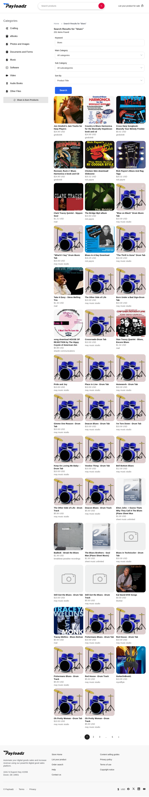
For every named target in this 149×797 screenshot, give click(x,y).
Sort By (58, 76)
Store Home (57, 755)
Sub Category (61, 63)
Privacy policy (106, 760)
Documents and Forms (19, 52)
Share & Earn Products (26, 100)
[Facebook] (128, 789)
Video (11, 75)
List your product (59, 760)
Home (56, 23)
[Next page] (120, 737)
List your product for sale (131, 5)
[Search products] (101, 6)
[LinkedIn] (139, 789)
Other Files (13, 91)
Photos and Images (17, 44)
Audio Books (14, 83)
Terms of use (105, 765)
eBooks (12, 36)
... (106, 737)
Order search (57, 765)
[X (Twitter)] (133, 789)
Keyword (59, 38)
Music (11, 59)
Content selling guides (109, 755)
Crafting (12, 28)
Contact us (56, 775)
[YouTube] (144, 789)
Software (12, 67)
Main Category (61, 50)
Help (54, 770)
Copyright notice (107, 770)
